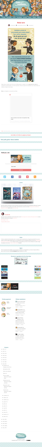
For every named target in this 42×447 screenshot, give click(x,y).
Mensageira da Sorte (32, 206)
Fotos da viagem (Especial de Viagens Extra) (7, 377)
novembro (5, 395)
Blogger (23, 439)
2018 (4, 359)
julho (4, 403)
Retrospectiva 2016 (6, 369)
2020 (4, 355)
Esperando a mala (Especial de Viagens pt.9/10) (7, 386)
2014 (4, 421)
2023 (4, 349)
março (5, 412)
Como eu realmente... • (22, 440)
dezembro (5, 365)
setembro (5, 399)
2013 (4, 423)
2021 (4, 353)
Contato (34, 17)
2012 (4, 425)
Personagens (9, 17)
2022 (4, 351)
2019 (4, 357)
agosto (5, 401)
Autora (29, 17)
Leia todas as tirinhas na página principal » (21, 135)
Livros (14, 17)
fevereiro (5, 414)
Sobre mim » (15, 218)
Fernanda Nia (12, 25)
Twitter (7, 219)
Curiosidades (19, 17)
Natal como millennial (7, 371)
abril (4, 410)
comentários (31, 25)
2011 (4, 427)
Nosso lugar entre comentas (25, 216)
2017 (4, 361)
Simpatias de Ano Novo (7, 367)
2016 (4, 363)
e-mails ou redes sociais (14, 242)
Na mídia (25, 17)
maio (4, 408)
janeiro (5, 416)
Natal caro (5, 373)
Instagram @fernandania (5, 221)
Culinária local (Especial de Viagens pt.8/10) (7, 391)
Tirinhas (3, 17)
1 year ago (21, 315)
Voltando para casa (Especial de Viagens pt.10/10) (7, 381)
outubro (5, 397)
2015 (4, 419)
